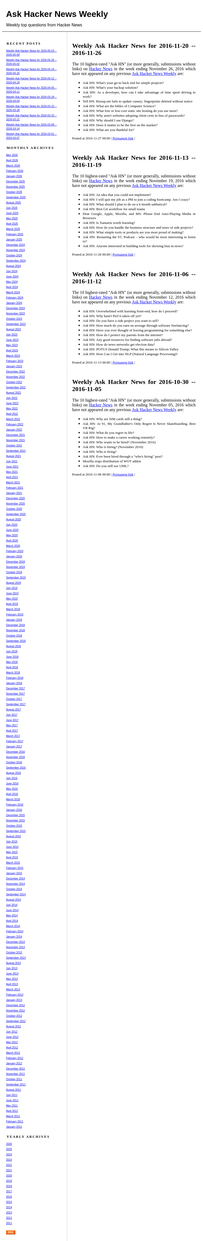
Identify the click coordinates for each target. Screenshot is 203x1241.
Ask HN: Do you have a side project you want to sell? (121, 321)
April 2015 (12, 857)
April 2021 (12, 477)
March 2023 (13, 355)
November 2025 (15, 186)
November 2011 (15, 1074)
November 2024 (15, 250)
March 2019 (13, 609)
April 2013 (12, 984)
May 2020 (12, 535)
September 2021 (16, 450)
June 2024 (12, 276)
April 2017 (12, 730)
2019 (9, 1180)
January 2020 (14, 556)
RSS (10, 1232)
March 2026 (13, 165)
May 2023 (12, 345)
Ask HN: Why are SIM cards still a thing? (112, 419)
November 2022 (15, 376)
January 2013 (14, 1000)
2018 (9, 1186)
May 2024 (12, 281)
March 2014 (13, 926)
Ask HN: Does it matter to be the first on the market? (120, 125)
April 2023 (12, 350)
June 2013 (12, 973)
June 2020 (12, 530)
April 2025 (12, 223)
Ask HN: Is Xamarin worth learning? (109, 223)
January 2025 (14, 239)
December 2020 (15, 498)
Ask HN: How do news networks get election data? (119, 344)
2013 (9, 1212)
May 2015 (12, 852)
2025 (9, 1149)
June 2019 (12, 593)
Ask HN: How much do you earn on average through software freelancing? (136, 325)
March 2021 (13, 482)
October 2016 (14, 762)
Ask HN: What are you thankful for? (108, 130)
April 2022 (12, 413)
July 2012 (11, 1031)
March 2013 (13, 989)
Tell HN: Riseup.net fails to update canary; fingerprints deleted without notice (137, 101)
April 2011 (12, 1111)
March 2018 (13, 672)
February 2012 (14, 1058)
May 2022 (12, 408)
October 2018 (14, 635)
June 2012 (12, 1037)
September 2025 (16, 197)
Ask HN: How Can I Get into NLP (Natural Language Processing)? (130, 354)
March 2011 (13, 1116)
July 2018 (11, 651)
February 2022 (14, 424)
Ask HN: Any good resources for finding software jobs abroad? (127, 340)
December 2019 (15, 561)
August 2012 (13, 1026)
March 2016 (13, 799)
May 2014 (12, 915)
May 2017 (12, 725)
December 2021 (15, 435)
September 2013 (16, 957)
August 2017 (13, 709)
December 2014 (15, 878)
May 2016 (12, 788)
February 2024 (14, 297)
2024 (9, 1154)
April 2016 (12, 794)
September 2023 (16, 324)
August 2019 (13, 582)
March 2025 (13, 229)
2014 (9, 1207)
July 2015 (11, 841)
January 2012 (14, 1063)
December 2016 (15, 751)
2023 (9, 1159)
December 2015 (15, 815)
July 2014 (11, 905)
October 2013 (14, 952)
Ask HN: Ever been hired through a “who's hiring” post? (123, 456)
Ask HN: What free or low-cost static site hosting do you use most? (130, 111)
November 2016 (15, 757)
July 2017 (11, 714)
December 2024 (15, 244)
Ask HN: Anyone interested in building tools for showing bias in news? (133, 246)
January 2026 (14, 176)
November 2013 (15, 947)
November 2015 (15, 820)
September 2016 (16, 767)
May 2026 (12, 155)
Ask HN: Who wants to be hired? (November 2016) (119, 442)
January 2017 (14, 746)
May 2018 (12, 662)
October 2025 (14, 192)
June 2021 (12, 466)
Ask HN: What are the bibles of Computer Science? (119, 106)
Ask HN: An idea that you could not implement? (117, 195)
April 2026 (12, 160)
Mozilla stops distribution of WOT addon (112, 461)
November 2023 (15, 313)
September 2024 (16, 260)
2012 (9, 1217)
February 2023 (14, 361)
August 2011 (13, 1089)
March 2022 (13, 419)
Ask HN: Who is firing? (100, 452)
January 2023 (14, 366)
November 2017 (15, 693)
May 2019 (12, 598)
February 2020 (14, 551)
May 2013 (12, 978)
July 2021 (11, 461)
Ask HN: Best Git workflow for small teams (114, 209)
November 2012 (15, 1010)
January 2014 (14, 936)
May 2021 (12, 472)
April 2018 (12, 667)
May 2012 (12, 1042)
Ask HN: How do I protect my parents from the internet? (123, 335)
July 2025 (11, 207)
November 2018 (15, 630)
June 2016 (12, 783)
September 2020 (16, 514)
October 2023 (14, 318)
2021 (9, 1170)
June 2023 (12, 340)
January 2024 (14, 303)
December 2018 (15, 625)
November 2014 (15, 883)
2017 (9, 1191)
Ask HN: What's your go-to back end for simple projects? (123, 83)
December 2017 (15, 688)
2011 (9, 1223)
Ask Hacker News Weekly (57, 14)
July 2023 (11, 334)
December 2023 (15, 308)
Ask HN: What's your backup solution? (110, 88)
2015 (9, 1202)
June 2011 (12, 1100)
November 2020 (15, 503)
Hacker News (100, 69)
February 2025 (14, 234)
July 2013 (11, 968)
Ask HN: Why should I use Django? (108, 120)
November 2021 (15, 440)
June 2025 (12, 213)
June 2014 (12, 910)
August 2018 (13, 646)
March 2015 (13, 862)
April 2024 (12, 287)
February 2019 (14, 614)
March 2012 (13, 1052)
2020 (9, 1175)
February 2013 (14, 994)
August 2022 (13, 392)
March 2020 (13, 545)
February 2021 (14, 487)
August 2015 (13, 836)
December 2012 (15, 1005)
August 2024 (13, 266)
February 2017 (14, 741)
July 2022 (11, 398)
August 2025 (13, 202)
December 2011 (15, 1068)
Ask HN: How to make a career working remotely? (119, 437)
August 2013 (13, 963)
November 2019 (15, 567)
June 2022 (12, 403)
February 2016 (14, 804)
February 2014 (14, 931)
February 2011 (14, 1121)
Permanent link (123, 138)
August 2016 (13, 773)
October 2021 (14, 445)
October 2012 (14, 1015)
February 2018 (14, 677)
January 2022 (14, 429)
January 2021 (14, 493)
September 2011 (16, 1084)
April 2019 (12, 604)
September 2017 (16, 704)
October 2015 (14, 825)
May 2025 (12, 218)
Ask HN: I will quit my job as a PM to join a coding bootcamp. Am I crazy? (136, 199)
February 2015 (14, 868)
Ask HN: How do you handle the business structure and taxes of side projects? (138, 227)
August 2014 (13, 899)
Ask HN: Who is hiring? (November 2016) (113, 447)
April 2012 (12, 1047)
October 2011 (14, 1079)
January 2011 (14, 1126)
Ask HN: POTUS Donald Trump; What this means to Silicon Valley (130, 349)
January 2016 (14, 809)
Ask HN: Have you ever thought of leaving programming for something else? (137, 330)
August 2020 (13, 519)
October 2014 (14, 889)
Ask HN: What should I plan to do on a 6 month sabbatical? (125, 204)
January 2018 (14, 683)
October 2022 (14, 382)
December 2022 (15, 371)
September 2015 (16, 831)
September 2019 (16, 577)
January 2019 (14, 619)
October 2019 (14, 572)
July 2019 (11, 588)
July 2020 (11, 524)
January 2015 (14, 873)
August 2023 (13, 329)
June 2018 (12, 656)
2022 (9, 1165)
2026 (9, 1144)
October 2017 (14, 699)
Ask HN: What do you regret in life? (108, 433)
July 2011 (11, 1095)
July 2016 (11, 778)
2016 (9, 1196)
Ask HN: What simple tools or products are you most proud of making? (133, 232)
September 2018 (16, 641)
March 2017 (13, 736)
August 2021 (13, 456)
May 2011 (12, 1105)
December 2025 (15, 181)
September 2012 (16, 1021)
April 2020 (12, 540)
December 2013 (15, 942)
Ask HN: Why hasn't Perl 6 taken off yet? (112, 316)
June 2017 (12, 720)
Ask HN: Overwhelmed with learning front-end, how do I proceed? (130, 311)
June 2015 (12, 846)
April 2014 (12, 920)
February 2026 (14, 171)
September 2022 (16, 387)
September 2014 (16, 894)
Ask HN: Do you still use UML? (106, 466)
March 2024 (13, 292)
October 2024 (14, 255)
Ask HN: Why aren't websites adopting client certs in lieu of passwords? (134, 115)
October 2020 (14, 508)
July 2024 (11, 271)
